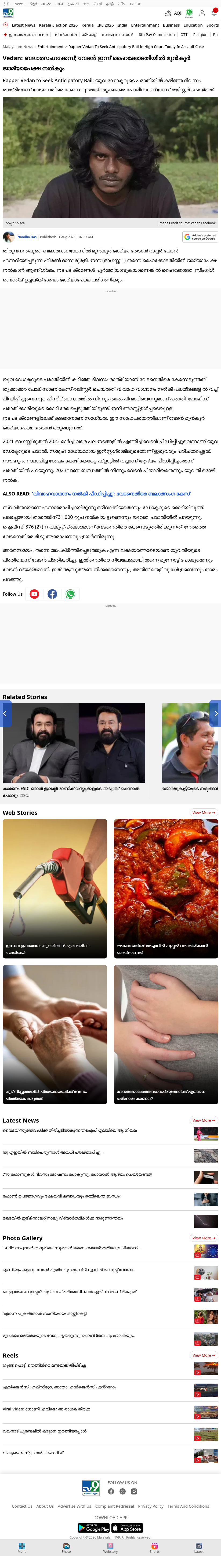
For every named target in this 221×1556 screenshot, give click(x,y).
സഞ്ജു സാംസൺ (117, 34)
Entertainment (145, 25)
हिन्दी (6, 3)
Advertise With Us (74, 1506)
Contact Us (22, 1506)
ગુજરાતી (73, 3)
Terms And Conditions (188, 1506)
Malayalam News (18, 46)
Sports (212, 25)
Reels (10, 1355)
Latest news (23, 25)
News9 (20, 3)
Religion (200, 34)
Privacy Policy (151, 1506)
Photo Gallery (22, 1238)
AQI (178, 13)
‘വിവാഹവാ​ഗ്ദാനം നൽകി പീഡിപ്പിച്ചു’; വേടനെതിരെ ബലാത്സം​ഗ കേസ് (111, 493)
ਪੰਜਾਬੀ (97, 3)
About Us (45, 1506)
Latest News (21, 1120)
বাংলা (86, 3)
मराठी (59, 3)
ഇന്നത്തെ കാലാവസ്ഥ (28, 34)
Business (171, 25)
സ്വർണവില (65, 34)
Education (193, 25)
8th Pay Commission (157, 34)
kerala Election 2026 (58, 25)
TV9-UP (135, 3)
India (123, 25)
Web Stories (20, 812)
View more (204, 812)
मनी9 (121, 3)
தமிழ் (110, 3)
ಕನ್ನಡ (33, 3)
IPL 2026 (105, 25)
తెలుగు (46, 3)
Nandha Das (27, 237)
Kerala (87, 25)
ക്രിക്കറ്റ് (89, 34)
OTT (183, 34)
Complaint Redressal (114, 1506)
